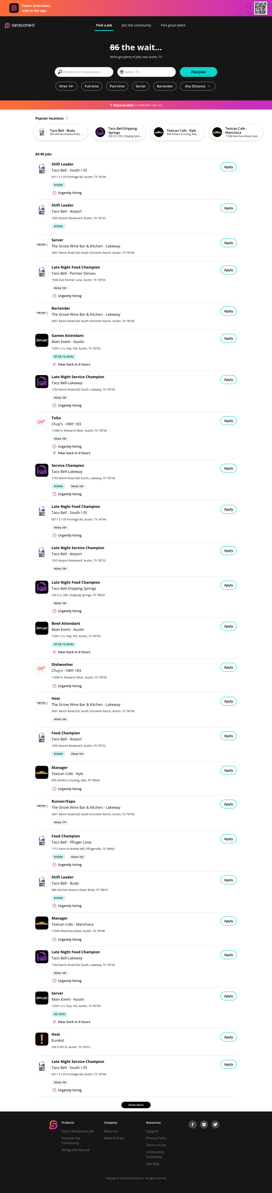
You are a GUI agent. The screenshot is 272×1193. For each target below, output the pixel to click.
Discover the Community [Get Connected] (71, 1140)
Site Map (152, 1163)
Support (152, 1131)
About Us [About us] (111, 1131)
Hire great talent (173, 25)
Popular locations (51, 118)
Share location (121, 105)
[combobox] (84, 72)
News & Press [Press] (114, 1138)
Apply (228, 167)
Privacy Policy (156, 1138)
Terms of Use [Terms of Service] (156, 1145)
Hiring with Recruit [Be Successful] (76, 1150)
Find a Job (104, 25)
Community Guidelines (155, 1154)
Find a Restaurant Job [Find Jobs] (78, 1131)
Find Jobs (198, 72)
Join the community (136, 25)
